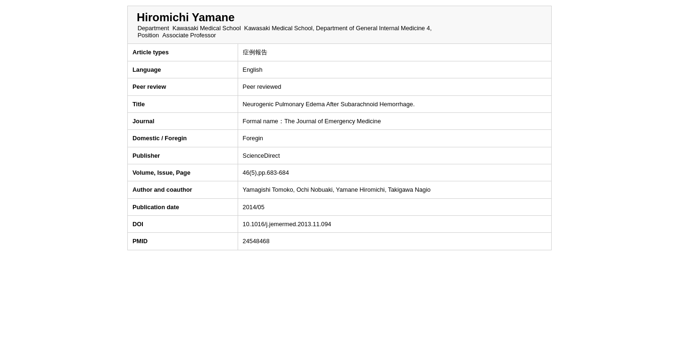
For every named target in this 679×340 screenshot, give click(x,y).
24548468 (256, 241)
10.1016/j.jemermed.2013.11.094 (287, 224)
